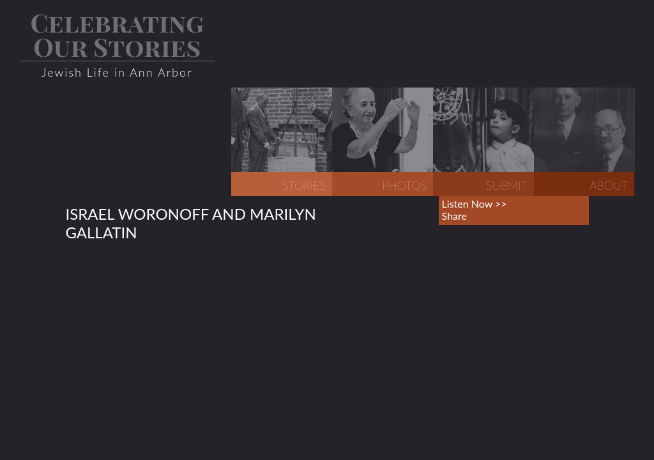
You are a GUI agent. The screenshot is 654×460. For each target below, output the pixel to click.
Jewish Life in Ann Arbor (117, 72)
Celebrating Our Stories (117, 34)
